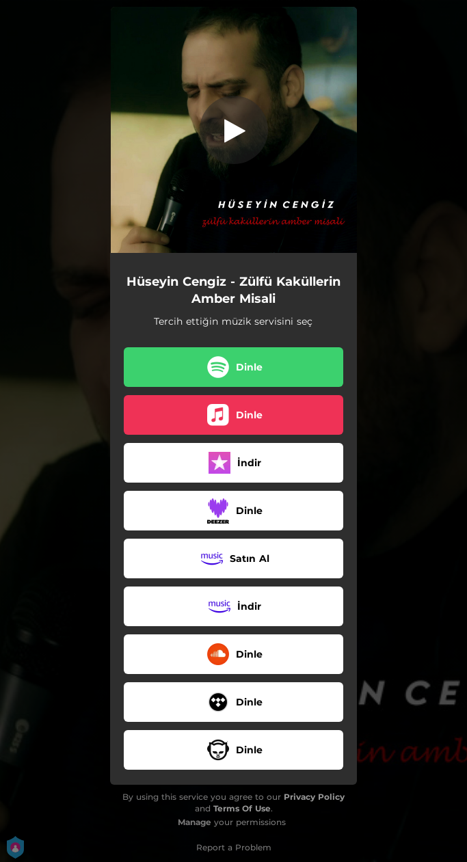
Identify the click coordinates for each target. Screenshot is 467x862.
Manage (194, 822)
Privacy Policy (314, 797)
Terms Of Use (242, 808)
